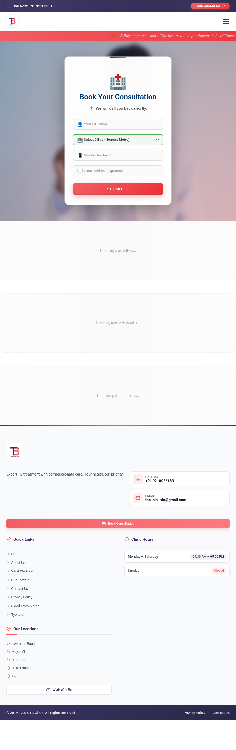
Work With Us (59, 719)
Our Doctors (19, 600)
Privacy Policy (20, 619)
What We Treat (21, 590)
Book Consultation (206, 7)
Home (14, 571)
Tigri (12, 704)
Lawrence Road (21, 668)
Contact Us (18, 609)
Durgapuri (17, 686)
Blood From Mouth (24, 628)
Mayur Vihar (19, 677)
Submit (114, 199)
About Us (16, 580)
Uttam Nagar (19, 695)
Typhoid (15, 638)
